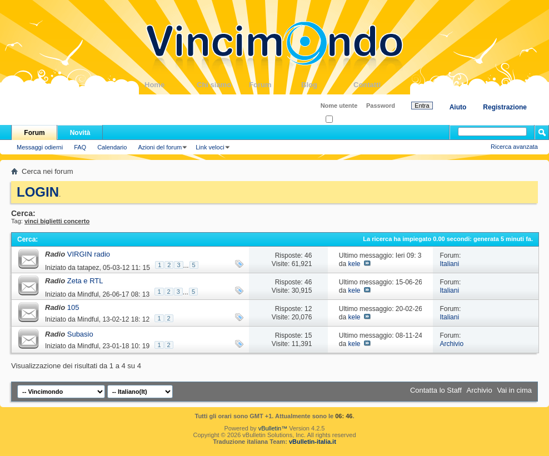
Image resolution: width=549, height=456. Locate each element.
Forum (275, 84)
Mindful (88, 294)
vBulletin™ (273, 428)
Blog (327, 84)
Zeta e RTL (85, 281)
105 (73, 307)
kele (354, 264)
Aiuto (458, 107)
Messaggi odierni (40, 147)
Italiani (449, 264)
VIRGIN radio (88, 254)
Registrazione (505, 107)
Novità (80, 133)
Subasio (80, 334)
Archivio (451, 344)
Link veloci (210, 147)
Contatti (379, 84)
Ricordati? (343, 120)
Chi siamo (223, 84)
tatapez (88, 268)
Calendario (112, 147)
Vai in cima (514, 390)
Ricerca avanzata (514, 146)
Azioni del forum (160, 147)
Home (170, 84)
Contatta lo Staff (436, 390)
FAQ (80, 147)
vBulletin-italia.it (312, 441)
